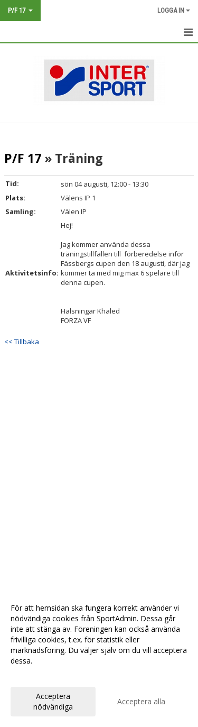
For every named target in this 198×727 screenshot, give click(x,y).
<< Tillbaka (21, 341)
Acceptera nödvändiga (53, 701)
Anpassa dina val (39, 674)
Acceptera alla (141, 701)
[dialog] (99, 657)
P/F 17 (22, 158)
